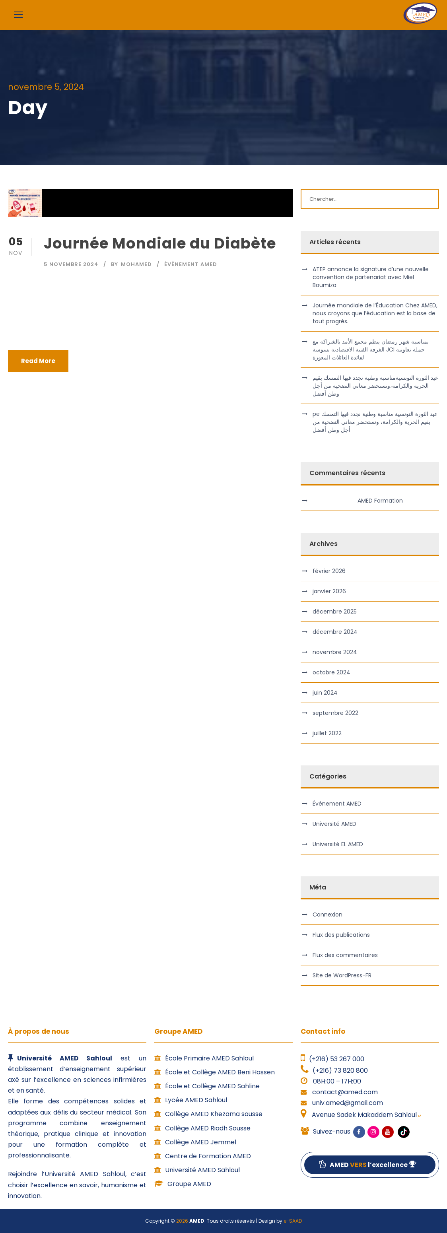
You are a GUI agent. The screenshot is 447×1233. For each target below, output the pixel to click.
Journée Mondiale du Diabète (160, 243)
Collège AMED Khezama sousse (208, 1113)
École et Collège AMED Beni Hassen (214, 1072)
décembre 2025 (335, 612)
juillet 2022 (327, 733)
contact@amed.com (345, 1092)
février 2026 (329, 571)
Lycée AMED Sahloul (190, 1100)
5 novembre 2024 (71, 264)
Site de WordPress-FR (342, 975)
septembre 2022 (335, 713)
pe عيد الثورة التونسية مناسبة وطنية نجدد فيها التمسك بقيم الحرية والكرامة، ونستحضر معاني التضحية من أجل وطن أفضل (375, 422)
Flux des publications (341, 935)
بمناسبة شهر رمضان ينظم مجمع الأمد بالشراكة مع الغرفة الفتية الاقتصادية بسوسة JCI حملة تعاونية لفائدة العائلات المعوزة (371, 349)
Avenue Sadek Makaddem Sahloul (365, 1114)
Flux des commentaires (345, 955)
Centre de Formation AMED (202, 1156)
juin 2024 (325, 693)
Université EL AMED (338, 844)
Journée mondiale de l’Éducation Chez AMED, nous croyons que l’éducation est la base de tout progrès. (375, 313)
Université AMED (334, 824)
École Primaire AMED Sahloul (204, 1058)
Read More (38, 361)
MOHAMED (136, 264)
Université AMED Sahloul (197, 1170)
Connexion (327, 914)
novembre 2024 (335, 652)
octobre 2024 (331, 672)
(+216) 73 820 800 (340, 1070)
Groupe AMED (182, 1183)
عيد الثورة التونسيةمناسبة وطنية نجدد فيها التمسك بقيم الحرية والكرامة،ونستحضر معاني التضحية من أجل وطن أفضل (375, 386)
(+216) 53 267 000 (336, 1059)
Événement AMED (190, 264)
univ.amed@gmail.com (347, 1102)
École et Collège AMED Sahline (207, 1086)
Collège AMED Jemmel (195, 1142)
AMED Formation (380, 501)
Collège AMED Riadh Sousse (202, 1128)
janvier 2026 (329, 591)
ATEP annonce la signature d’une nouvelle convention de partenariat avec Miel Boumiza (371, 277)
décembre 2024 (335, 632)
